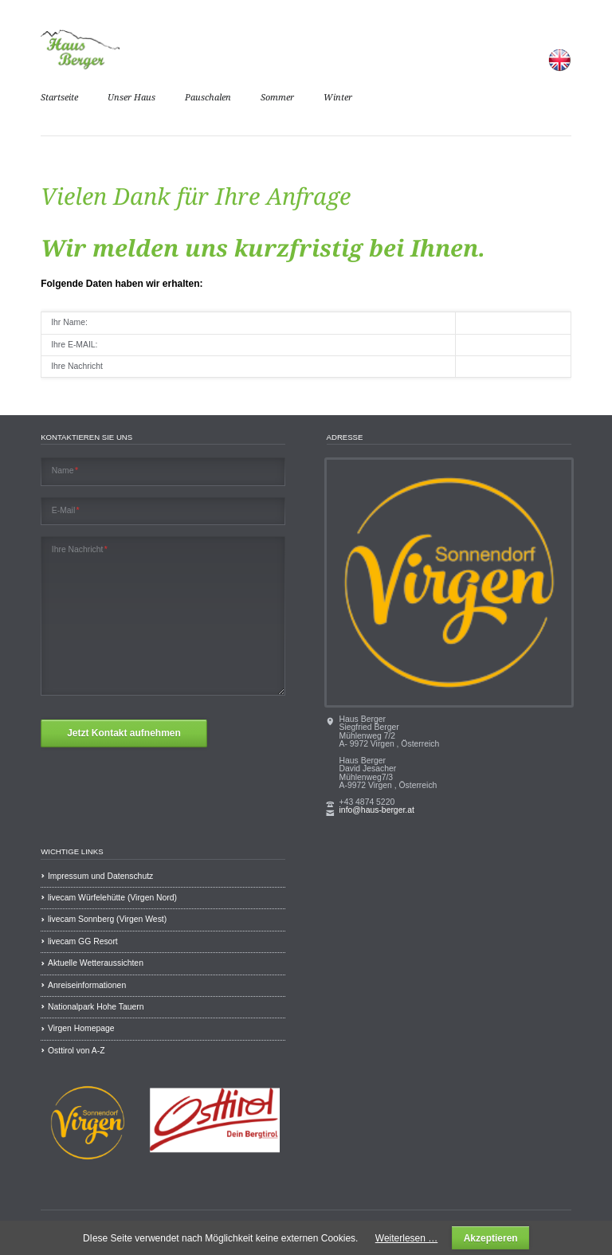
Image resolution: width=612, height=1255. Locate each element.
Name (65, 471)
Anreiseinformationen (87, 985)
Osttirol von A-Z (76, 1050)
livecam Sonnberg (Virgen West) (107, 919)
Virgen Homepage (81, 1028)
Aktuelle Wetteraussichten (95, 963)
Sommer (277, 97)
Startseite (59, 97)
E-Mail (66, 511)
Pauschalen (208, 97)
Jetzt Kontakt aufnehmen (124, 733)
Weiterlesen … (406, 1238)
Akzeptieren (491, 1238)
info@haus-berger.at (376, 810)
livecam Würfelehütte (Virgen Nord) (112, 897)
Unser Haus (131, 97)
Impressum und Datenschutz (100, 876)
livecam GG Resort (83, 941)
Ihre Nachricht (80, 550)
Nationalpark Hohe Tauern (96, 1006)
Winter (338, 97)
